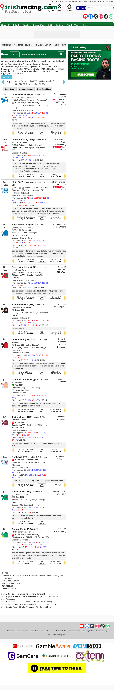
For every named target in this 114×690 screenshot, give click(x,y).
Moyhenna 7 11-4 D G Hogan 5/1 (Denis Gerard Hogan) (29, 602)
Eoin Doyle (61, 417)
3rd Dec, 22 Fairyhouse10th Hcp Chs (26, 175)
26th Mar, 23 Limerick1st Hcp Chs (25, 373)
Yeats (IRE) (16, 233)
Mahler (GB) (17, 347)
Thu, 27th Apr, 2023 (42, 45)
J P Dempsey (60, 304)
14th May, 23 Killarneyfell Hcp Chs (58, 175)
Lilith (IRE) (17, 182)
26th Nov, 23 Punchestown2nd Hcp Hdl (58, 410)
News (10, 25)
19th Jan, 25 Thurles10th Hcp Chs (58, 298)
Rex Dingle (61, 184)
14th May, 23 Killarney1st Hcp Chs (58, 485)
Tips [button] (77, 25)
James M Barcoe (59, 139)
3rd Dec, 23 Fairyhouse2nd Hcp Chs (58, 373)
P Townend (61, 459)
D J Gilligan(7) (60, 307)
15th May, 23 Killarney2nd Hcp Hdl (58, 450)
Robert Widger (60, 94)
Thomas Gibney (59, 224)
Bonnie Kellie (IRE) (22, 529)
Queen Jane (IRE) (21, 339)
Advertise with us (21, 631)
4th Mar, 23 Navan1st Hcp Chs (25, 522)
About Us (10, 631)
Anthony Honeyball (58, 182)
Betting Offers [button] (39, 25)
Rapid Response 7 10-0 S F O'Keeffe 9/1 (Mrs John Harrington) (32, 596)
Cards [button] (18, 25)
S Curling (62, 529)
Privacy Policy (61, 631)
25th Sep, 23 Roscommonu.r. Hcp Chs (58, 562)
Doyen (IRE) (17, 148)
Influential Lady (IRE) (23, 139)
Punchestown (60, 45)
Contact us (34, 631)
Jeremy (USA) (18, 313)
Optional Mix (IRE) (21, 417)
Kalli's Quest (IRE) (21, 491)
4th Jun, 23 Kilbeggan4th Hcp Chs (58, 260)
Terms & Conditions (47, 631)
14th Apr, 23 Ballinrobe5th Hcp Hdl (25, 562)
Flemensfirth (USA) (20, 105)
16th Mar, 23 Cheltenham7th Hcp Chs (26, 410)
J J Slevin (62, 97)
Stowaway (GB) (18, 190)
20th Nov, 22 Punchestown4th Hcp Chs (26, 298)
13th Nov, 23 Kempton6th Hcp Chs (58, 218)
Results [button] (27, 25)
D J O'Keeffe (61, 227)
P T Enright (61, 419)
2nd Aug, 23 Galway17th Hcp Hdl (58, 332)
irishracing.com (8, 45)
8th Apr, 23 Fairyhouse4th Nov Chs (26, 332)
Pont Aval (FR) (19, 457)
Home (3, 25)
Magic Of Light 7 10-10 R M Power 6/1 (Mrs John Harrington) (31, 604)
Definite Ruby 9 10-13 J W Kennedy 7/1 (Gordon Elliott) (28, 607)
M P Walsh (61, 272)
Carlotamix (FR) (18, 425)
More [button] (85, 25)
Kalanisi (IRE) (17, 500)
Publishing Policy (87, 631)
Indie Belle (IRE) (20, 94)
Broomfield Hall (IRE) (23, 304)
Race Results (24, 45)
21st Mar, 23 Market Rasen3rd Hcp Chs (26, 218)
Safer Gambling (101, 631)
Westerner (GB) (18, 388)
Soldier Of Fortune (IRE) (22, 462)
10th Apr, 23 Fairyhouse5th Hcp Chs (26, 485)
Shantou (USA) (18, 537)
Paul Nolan (61, 379)
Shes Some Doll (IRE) (23, 224)
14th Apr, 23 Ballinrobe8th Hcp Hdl (25, 450)
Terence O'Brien (59, 491)
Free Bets (82, 8)
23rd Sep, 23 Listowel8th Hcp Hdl (58, 133)
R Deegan (62, 382)
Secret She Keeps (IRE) (24, 267)
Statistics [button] (60, 25)
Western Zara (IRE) (22, 379)
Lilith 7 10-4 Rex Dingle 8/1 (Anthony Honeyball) (25, 594)
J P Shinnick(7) (60, 494)
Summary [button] (6, 77)
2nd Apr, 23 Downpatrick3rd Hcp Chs (26, 260)
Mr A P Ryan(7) (60, 531)
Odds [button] (51, 25)
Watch (69, 25)
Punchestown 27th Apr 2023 (35, 54)
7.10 (14, 54)
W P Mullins (61, 457)
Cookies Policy (74, 631)
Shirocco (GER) (18, 275)
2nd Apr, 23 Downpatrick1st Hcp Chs (26, 133)
